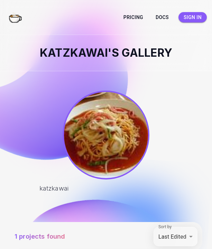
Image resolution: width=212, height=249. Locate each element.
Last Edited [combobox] (172, 236)
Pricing (133, 17)
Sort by (165, 226)
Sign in (192, 17)
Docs (162, 17)
